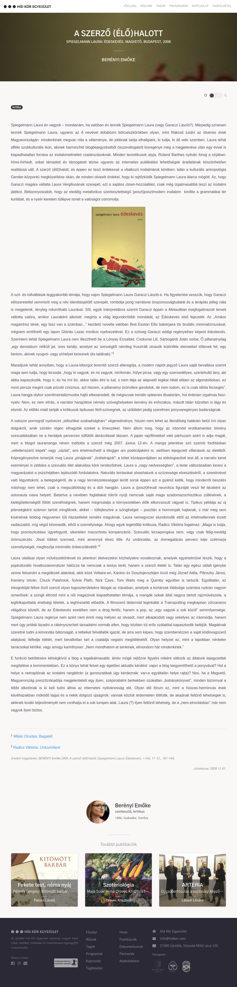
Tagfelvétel (221, 6)
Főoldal (130, 6)
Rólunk (146, 6)
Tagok (161, 6)
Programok (178, 6)
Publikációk (128, 939)
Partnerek (126, 954)
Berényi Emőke (118, 60)
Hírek (123, 932)
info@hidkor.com (173, 938)
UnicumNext (50, 747)
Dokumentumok (131, 947)
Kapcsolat (200, 6)
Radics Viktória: (26, 747)
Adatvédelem (129, 961)
